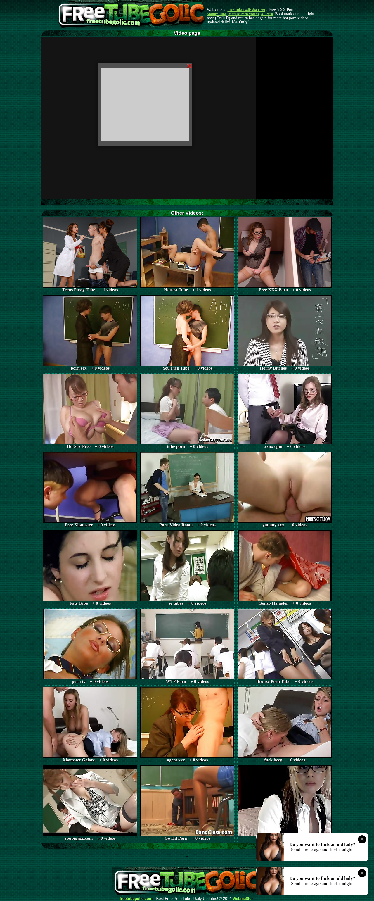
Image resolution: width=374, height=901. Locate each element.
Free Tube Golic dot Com (246, 10)
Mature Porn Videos (243, 14)
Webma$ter (243, 899)
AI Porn (267, 14)
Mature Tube (216, 14)
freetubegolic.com (136, 899)
